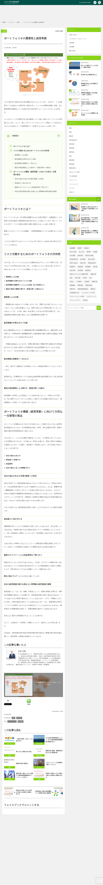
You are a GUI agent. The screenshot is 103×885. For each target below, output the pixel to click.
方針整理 (80, 270)
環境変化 (72, 266)
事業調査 (71, 160)
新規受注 (88, 270)
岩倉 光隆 (8, 47)
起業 (70, 132)
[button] (94, 2)
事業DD (93, 289)
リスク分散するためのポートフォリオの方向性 (31, 151)
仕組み (72, 281)
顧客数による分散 (21, 155)
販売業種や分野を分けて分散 (25, 159)
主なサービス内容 (74, 172)
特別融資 (88, 266)
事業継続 (72, 285)
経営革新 (20, 721)
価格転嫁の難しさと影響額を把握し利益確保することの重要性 (89, 232)
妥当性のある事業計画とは (89, 74)
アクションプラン (75, 300)
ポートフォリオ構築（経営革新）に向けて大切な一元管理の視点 (34, 173)
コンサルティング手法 (88, 292)
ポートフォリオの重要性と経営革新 (89, 114)
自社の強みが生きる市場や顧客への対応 (29, 179)
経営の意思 (91, 259)
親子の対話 (73, 252)
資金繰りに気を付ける (23, 183)
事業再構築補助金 (83, 289)
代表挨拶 (71, 43)
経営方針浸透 (89, 255)
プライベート (73, 180)
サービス (71, 188)
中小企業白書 (73, 176)
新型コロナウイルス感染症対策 (79, 274)
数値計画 (93, 274)
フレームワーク (73, 184)
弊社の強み (72, 50)
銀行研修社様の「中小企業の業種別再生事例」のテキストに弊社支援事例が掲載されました (89, 220)
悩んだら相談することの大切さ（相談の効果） (89, 66)
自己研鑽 (72, 255)
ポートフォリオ (12, 721)
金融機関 (72, 248)
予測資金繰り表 (74, 292)
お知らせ (71, 192)
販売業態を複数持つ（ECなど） (26, 163)
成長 (4, 31)
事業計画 (94, 281)
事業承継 (71, 164)
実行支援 (77, 278)
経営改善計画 (73, 140)
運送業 (80, 248)
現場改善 (71, 148)
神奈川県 (82, 263)
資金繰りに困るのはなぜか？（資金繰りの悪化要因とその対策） (89, 208)
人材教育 (86, 281)
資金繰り (86, 248)
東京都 (95, 266)
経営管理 (80, 255)
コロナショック (91, 296)
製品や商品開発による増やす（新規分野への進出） (33, 167)
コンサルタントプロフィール (77, 39)
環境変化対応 (92, 263)
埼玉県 (85, 278)
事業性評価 (72, 168)
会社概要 (71, 46)
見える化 (81, 252)
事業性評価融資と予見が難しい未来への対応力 (89, 93)
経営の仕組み (74, 263)
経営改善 (19, 718)
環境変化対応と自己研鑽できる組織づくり (89, 84)
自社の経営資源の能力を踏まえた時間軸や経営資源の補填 (36, 191)
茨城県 (95, 252)
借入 (90, 278)
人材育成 (79, 281)
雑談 (70, 128)
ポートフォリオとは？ (21, 146)
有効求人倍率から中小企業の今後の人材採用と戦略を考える (89, 103)
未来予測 (72, 270)
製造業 (71, 136)
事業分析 (72, 289)
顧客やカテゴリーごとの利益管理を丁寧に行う (32, 187)
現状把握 (80, 266)
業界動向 (71, 152)
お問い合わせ (73, 34)
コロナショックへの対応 (77, 296)
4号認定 (85, 300)
